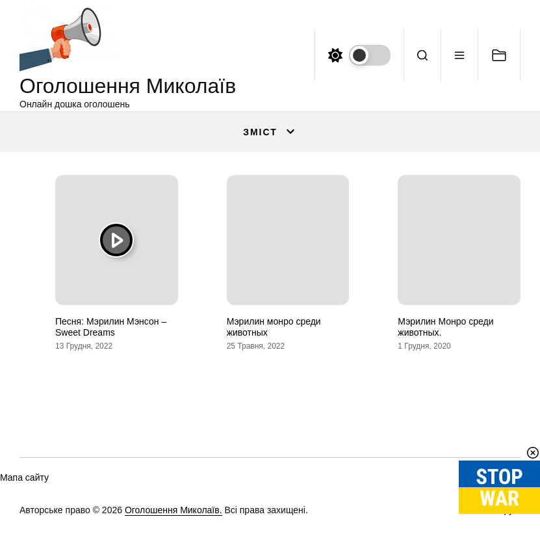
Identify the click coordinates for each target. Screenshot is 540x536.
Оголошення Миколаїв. (173, 510)
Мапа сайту (24, 477)
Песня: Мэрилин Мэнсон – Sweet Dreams (110, 327)
